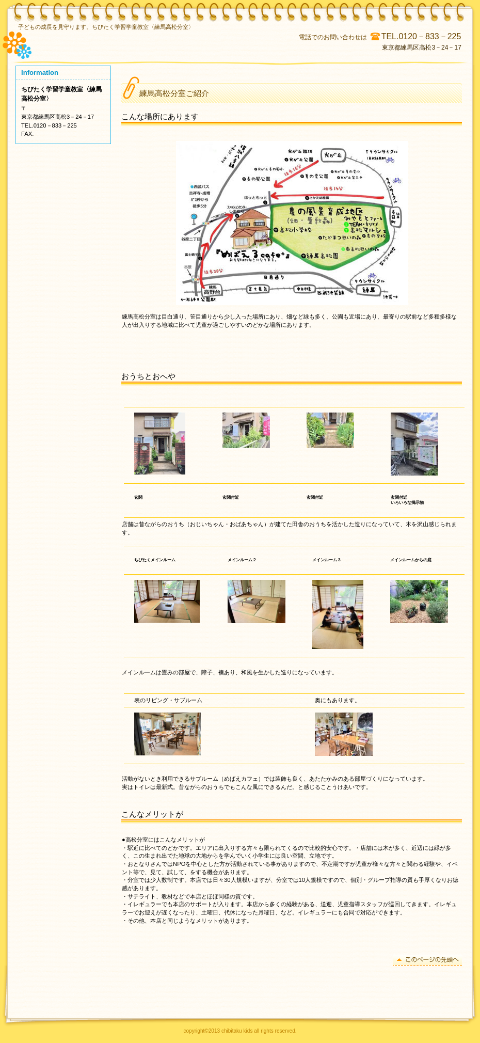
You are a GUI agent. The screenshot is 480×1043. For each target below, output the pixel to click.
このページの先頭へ (427, 960)
